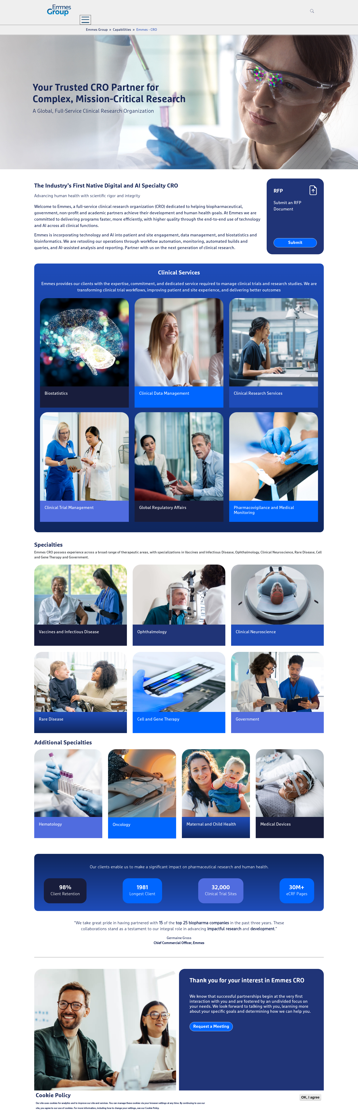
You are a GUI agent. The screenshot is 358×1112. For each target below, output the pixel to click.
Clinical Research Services (258, 393)
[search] (312, 17)
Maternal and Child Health (211, 824)
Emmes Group (97, 30)
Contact (220, 19)
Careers (195, 19)
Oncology (121, 825)
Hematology (50, 824)
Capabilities (128, 19)
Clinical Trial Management (69, 508)
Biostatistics (56, 393)
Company (93, 19)
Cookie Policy (152, 1108)
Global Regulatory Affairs (162, 508)
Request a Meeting (211, 1026)
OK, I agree (310, 1097)
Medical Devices (275, 824)
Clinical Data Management (164, 393)
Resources (163, 19)
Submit (295, 243)
